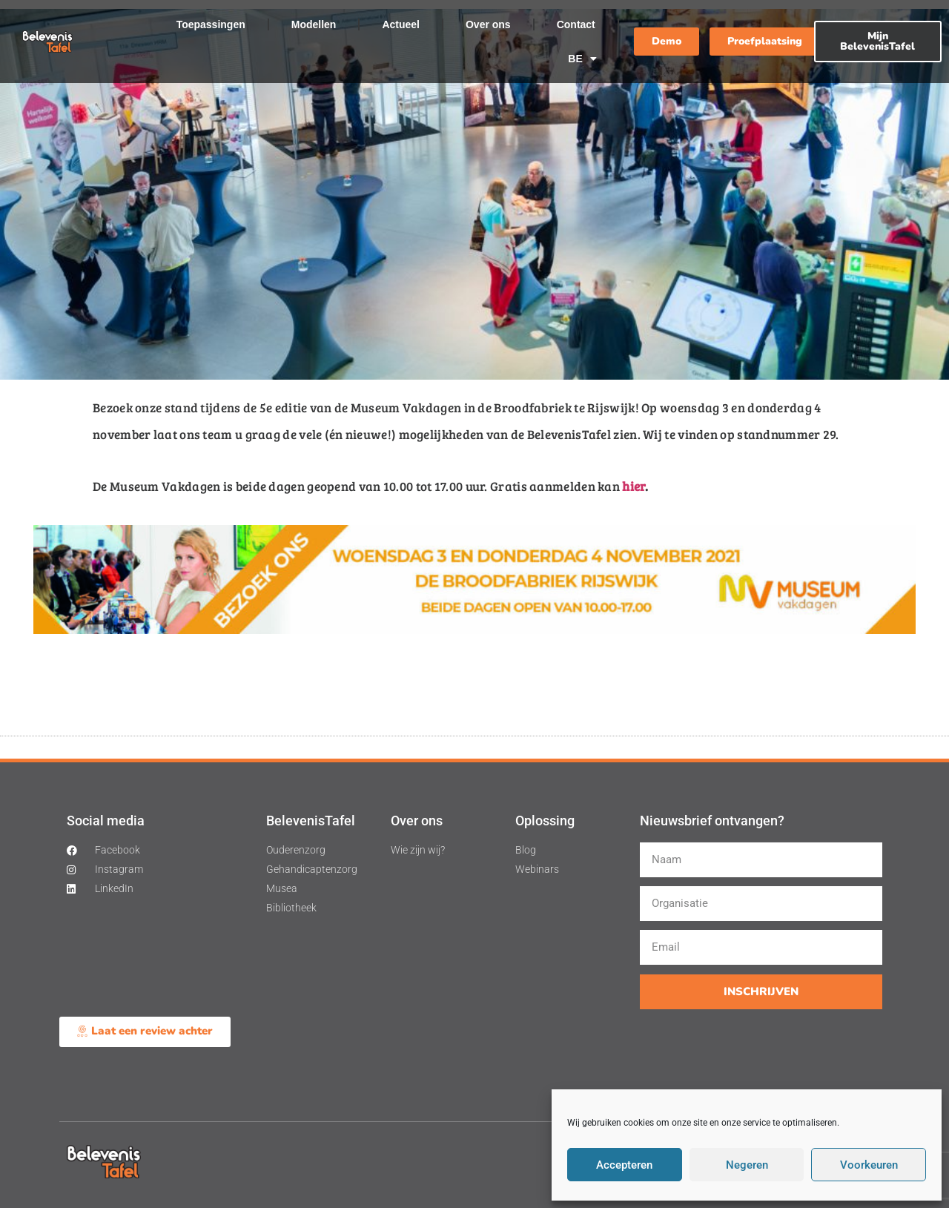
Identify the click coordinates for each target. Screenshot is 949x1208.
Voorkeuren (869, 1165)
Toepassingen (210, 24)
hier (633, 486)
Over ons (488, 24)
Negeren (747, 1165)
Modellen (314, 24)
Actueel (401, 24)
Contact (576, 24)
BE (582, 58)
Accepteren (624, 1165)
